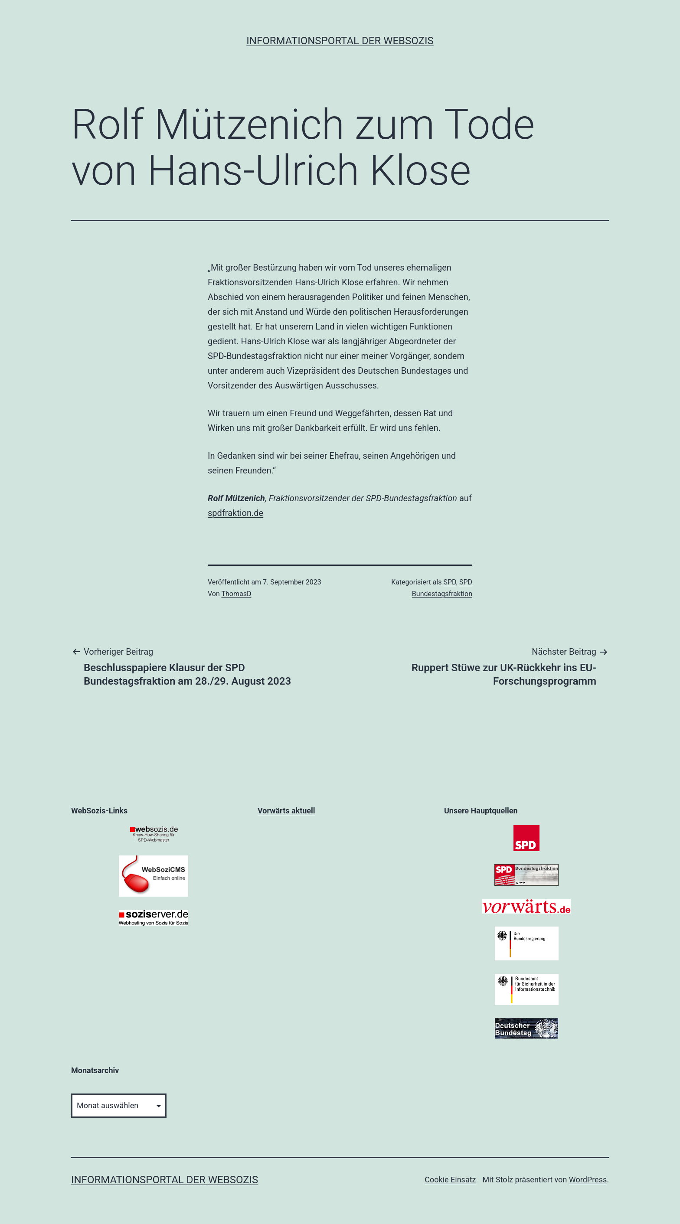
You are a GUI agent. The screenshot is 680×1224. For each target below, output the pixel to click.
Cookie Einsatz (450, 1179)
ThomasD (236, 594)
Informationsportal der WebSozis (339, 41)
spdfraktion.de (235, 513)
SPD (449, 582)
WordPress (588, 1179)
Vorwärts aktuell (286, 810)
